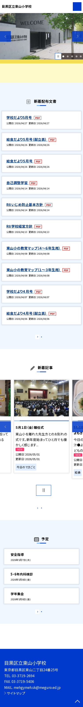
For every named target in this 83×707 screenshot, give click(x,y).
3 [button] (72, 56)
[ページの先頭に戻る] (77, 701)
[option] (41, 36)
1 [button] (63, 56)
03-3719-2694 (23, 675)
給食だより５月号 (19, 160)
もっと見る (39, 337)
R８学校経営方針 (19, 226)
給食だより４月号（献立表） (27, 313)
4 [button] (76, 56)
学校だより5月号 (19, 117)
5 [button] (81, 56)
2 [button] (68, 56)
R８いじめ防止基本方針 (25, 204)
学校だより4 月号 (20, 291)
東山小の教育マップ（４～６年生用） (33, 248)
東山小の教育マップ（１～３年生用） (33, 269)
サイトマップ (16, 693)
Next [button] (77, 36)
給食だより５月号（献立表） (27, 139)
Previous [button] (5, 36)
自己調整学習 (17, 182)
